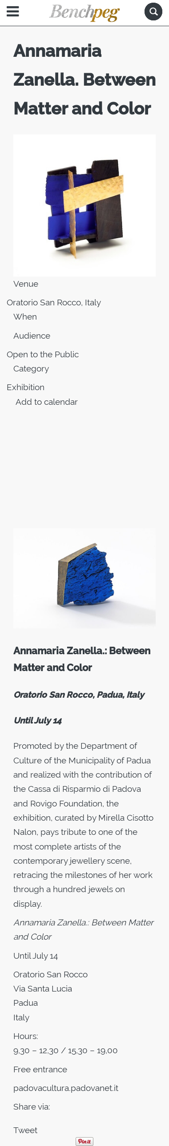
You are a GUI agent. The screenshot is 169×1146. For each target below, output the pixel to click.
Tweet (25, 1130)
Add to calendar (47, 402)
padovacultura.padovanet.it (65, 1088)
